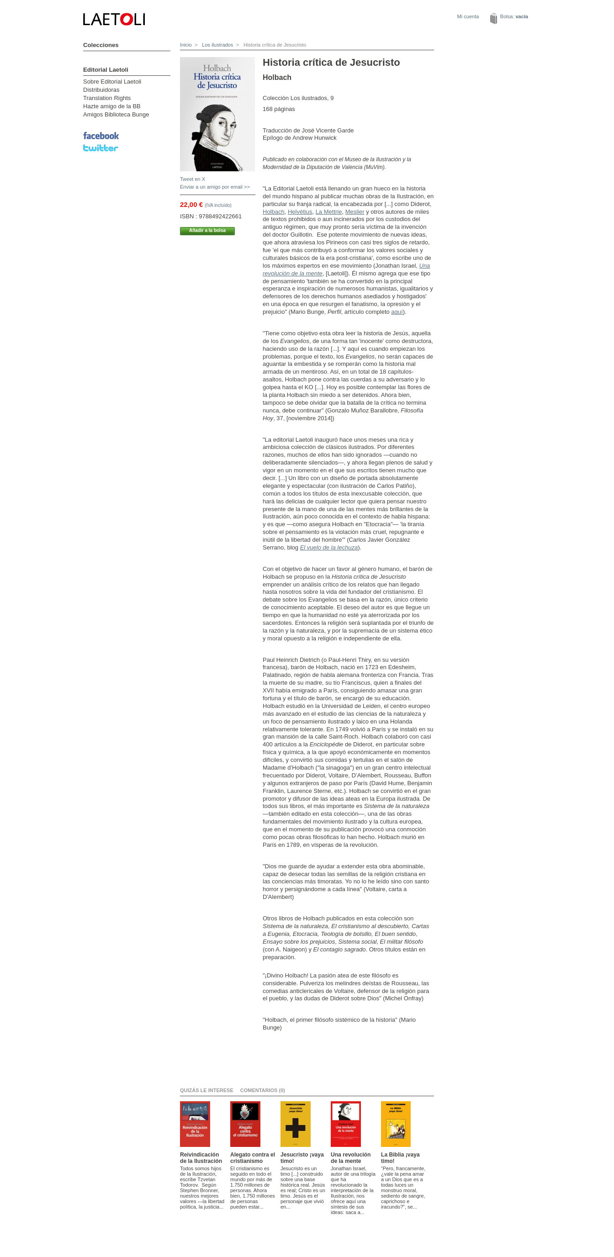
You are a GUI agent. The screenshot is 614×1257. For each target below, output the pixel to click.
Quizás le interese (206, 1090)
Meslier (355, 211)
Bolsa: (514, 16)
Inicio (186, 45)
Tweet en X (192, 179)
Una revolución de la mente (351, 1157)
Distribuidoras (101, 89)
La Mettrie (329, 211)
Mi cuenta (468, 16)
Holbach (274, 211)
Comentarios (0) (262, 1090)
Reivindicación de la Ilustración (201, 1157)
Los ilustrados (217, 45)
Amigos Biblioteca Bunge (116, 114)
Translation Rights (107, 98)
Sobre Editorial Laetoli (112, 81)
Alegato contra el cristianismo (252, 1157)
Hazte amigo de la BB (112, 106)
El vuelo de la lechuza (329, 547)
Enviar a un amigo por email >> (215, 187)
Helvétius (300, 211)
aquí (396, 311)
